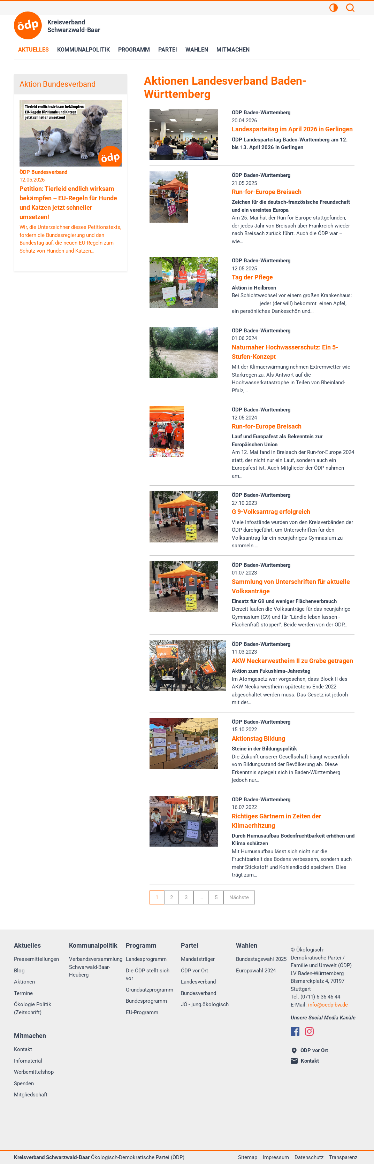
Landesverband (198, 982)
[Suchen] (350, 9)
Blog (19, 971)
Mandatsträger (198, 959)
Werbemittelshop (34, 1072)
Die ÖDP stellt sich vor (147, 975)
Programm (134, 49)
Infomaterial (28, 1061)
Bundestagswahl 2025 (261, 959)
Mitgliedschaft (30, 1095)
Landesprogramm (146, 959)
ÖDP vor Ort (194, 971)
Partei (167, 49)
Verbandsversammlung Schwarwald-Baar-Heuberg (95, 967)
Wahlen (196, 49)
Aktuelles (33, 49)
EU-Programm (142, 1012)
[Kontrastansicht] (334, 9)
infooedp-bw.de (328, 1005)
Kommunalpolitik (83, 49)
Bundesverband (198, 993)
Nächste (239, 897)
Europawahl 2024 (256, 971)
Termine (23, 993)
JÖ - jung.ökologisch (205, 1004)
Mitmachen (233, 49)
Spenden (24, 1083)
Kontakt (23, 1049)
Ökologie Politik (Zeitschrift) (32, 1008)
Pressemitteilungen (36, 959)
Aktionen (24, 982)
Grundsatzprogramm (149, 990)
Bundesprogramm (146, 1001)
